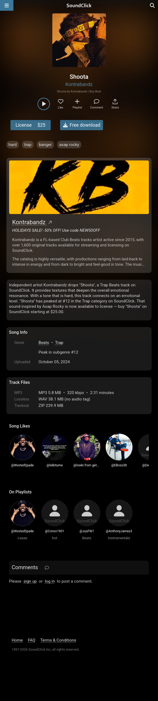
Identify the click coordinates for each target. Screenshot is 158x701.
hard (13, 144)
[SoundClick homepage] (79, 5)
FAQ (31, 640)
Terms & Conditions (58, 640)
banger (45, 144)
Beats (44, 342)
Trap (59, 342)
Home (17, 640)
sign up (30, 581)
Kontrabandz (79, 84)
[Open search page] (152, 5)
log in (50, 581)
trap (27, 144)
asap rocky (69, 144)
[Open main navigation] (6, 5)
